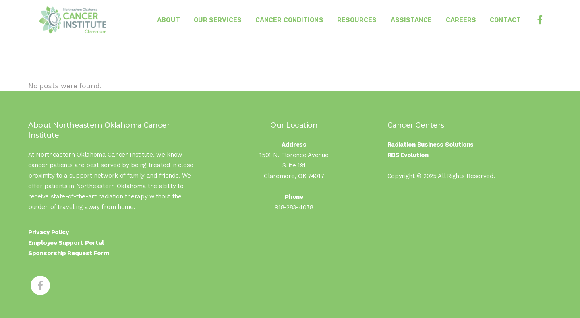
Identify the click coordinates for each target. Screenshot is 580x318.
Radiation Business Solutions (430, 144)
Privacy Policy (48, 232)
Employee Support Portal (66, 242)
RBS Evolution (408, 155)
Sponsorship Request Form (68, 253)
